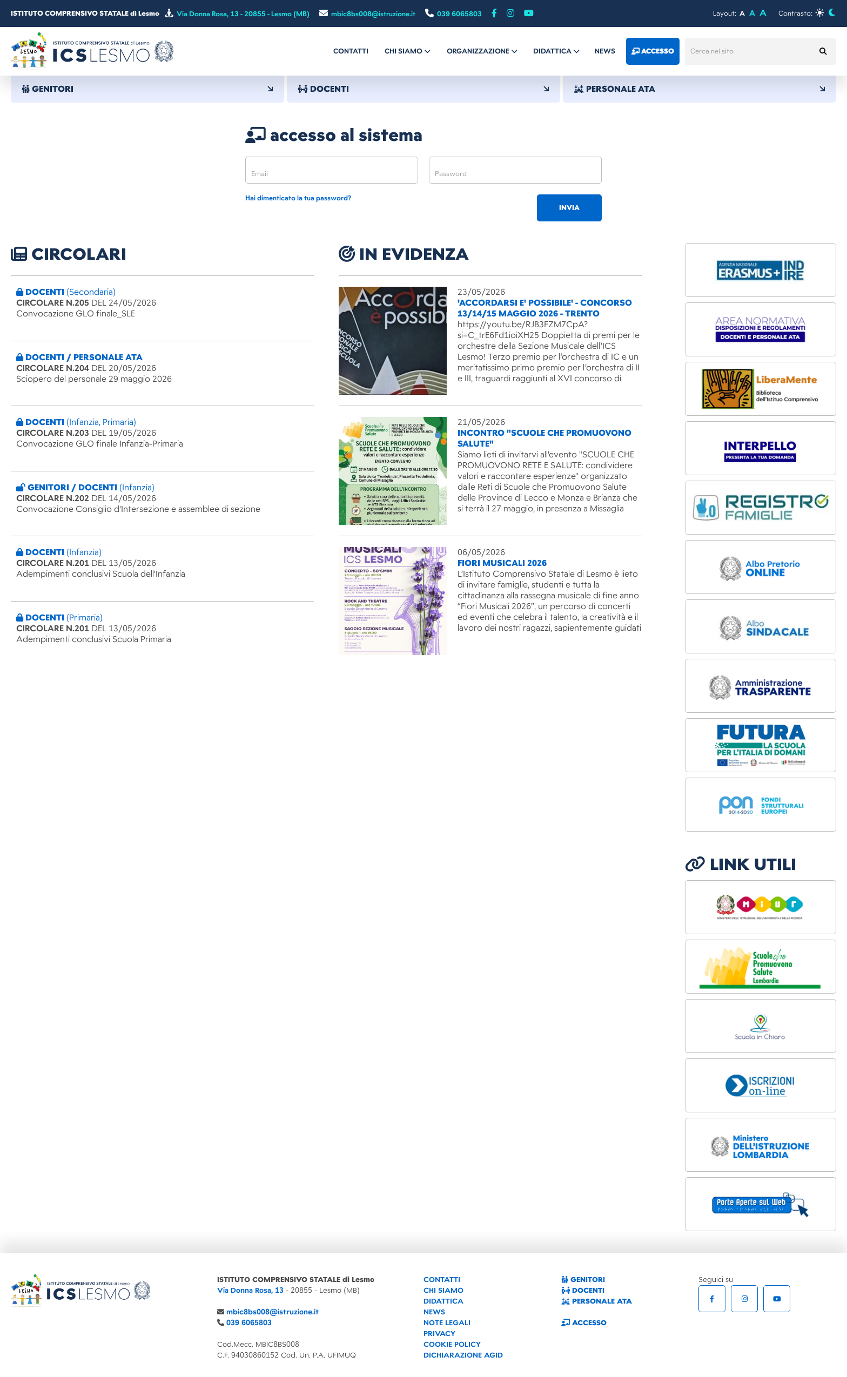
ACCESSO (584, 1322)
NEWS (434, 1312)
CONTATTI (442, 1279)
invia (569, 208)
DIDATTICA (443, 1301)
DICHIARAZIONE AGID (463, 1355)
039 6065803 (249, 1322)
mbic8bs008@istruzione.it (272, 1312)
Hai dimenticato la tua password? (298, 198)
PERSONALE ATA (699, 89)
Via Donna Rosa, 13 (250, 1290)
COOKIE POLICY (452, 1344)
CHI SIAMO (443, 1290)
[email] (331, 170)
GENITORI (147, 89)
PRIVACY (439, 1333)
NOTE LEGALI (447, 1322)
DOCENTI (423, 89)
